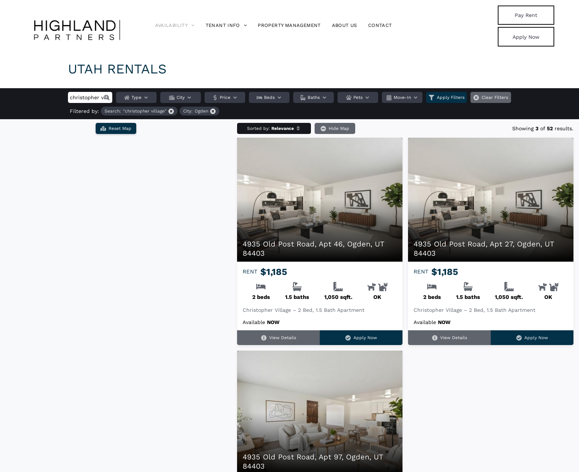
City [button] (180, 97)
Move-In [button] (402, 97)
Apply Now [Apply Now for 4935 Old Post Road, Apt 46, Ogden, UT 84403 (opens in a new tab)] (361, 338)
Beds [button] (269, 97)
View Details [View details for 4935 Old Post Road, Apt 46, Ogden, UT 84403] (278, 338)
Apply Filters (447, 97)
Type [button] (136, 97)
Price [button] (225, 97)
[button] (106, 97)
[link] (526, 15)
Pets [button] (358, 97)
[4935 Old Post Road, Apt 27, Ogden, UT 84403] (490, 200)
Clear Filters (490, 97)
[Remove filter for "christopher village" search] (139, 111)
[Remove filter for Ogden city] (199, 111)
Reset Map (115, 127)
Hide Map (335, 128)
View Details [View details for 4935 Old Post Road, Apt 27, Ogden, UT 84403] (449, 338)
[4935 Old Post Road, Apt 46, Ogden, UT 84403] (319, 200)
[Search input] (90, 97)
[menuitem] (175, 25)
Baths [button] (313, 97)
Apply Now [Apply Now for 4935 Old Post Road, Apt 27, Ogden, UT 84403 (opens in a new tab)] (532, 338)
